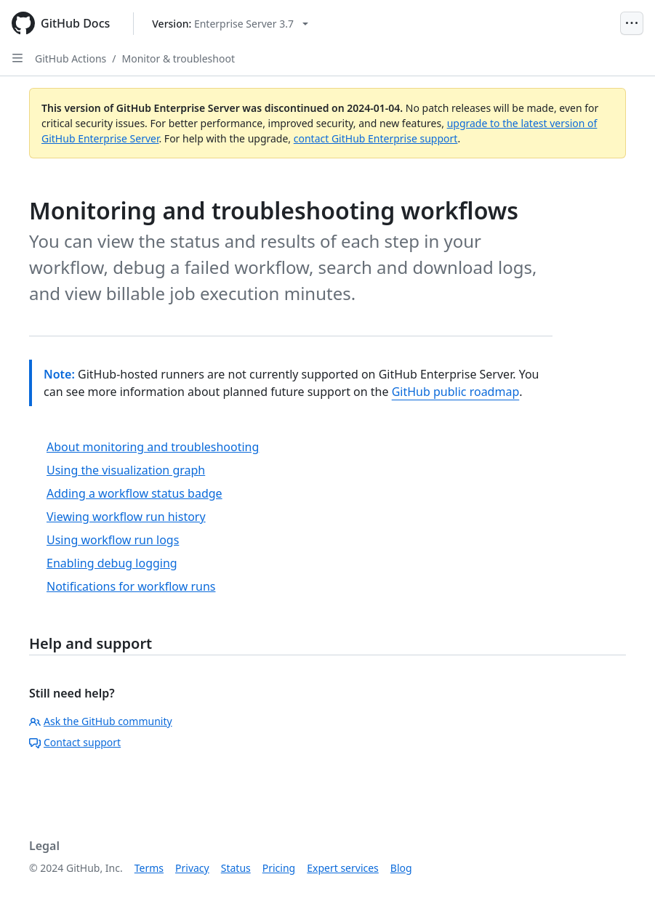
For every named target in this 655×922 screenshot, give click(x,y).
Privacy (192, 868)
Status (236, 868)
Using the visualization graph (126, 470)
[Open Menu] (631, 23)
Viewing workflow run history (126, 517)
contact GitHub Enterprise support (376, 138)
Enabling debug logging (112, 563)
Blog (401, 868)
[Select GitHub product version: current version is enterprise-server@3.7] (230, 23)
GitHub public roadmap (456, 392)
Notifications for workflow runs (131, 586)
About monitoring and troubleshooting (153, 447)
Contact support (75, 742)
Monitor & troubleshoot (178, 58)
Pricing (278, 868)
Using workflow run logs (113, 540)
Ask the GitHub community (100, 721)
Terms (149, 868)
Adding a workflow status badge (134, 493)
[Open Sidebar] (17, 58)
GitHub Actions (70, 58)
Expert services (343, 868)
